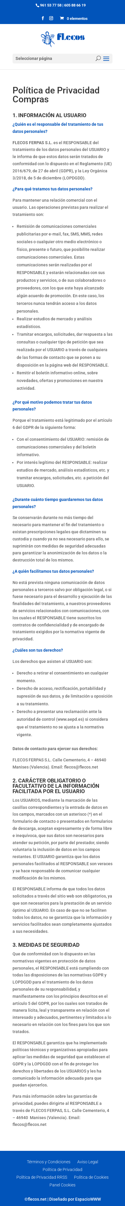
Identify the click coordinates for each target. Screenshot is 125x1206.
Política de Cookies (91, 1177)
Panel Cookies (62, 1185)
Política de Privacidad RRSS (41, 1177)
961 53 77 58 (50, 5)
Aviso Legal (87, 1161)
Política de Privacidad (62, 1169)
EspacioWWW (88, 1199)
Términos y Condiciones (48, 1161)
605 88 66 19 (75, 5)
